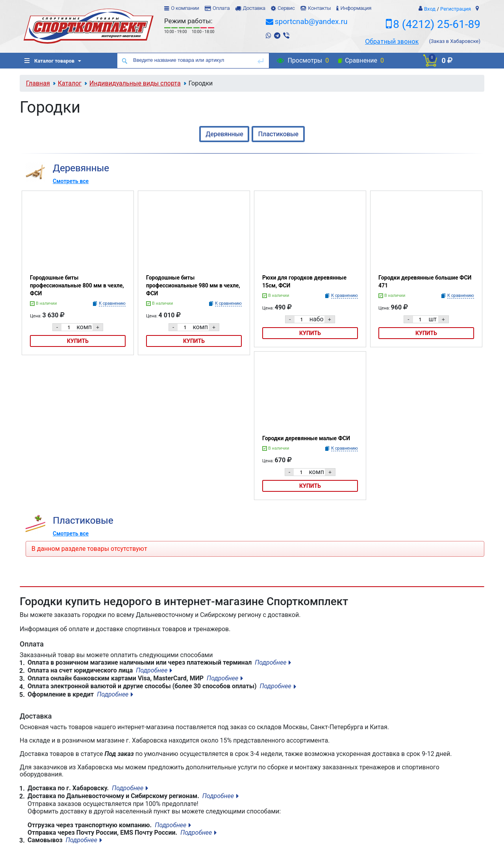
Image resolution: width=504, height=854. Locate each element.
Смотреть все (71, 181)
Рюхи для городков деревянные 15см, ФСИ (304, 281)
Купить (78, 341)
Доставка (254, 8)
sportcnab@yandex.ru (311, 21)
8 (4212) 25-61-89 (436, 24)
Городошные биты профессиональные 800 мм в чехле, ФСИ (77, 285)
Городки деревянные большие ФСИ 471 (424, 281)
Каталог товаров (49, 61)
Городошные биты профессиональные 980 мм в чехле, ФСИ (193, 285)
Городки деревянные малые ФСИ (306, 438)
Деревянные (224, 134)
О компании (185, 8)
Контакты (319, 8)
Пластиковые (278, 134)
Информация (355, 8)
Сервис (286, 8)
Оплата (221, 8)
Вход (429, 9)
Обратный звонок (392, 41)
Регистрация (455, 9)
